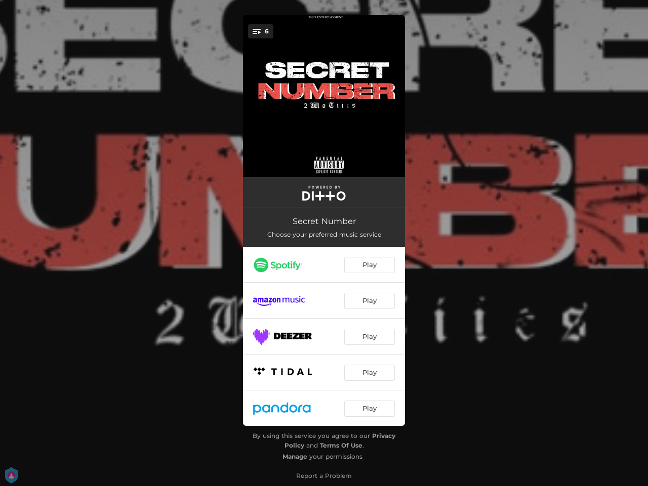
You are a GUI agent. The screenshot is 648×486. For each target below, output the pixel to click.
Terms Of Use (341, 445)
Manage (294, 456)
